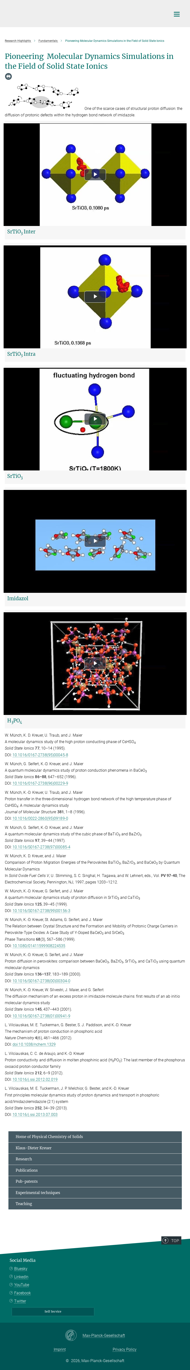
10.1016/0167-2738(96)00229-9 (40, 783)
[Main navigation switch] (177, 14)
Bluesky (20, 1268)
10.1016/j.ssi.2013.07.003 (35, 1114)
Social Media (23, 1260)
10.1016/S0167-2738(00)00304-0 (41, 981)
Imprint (60, 1349)
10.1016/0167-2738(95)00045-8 (40, 755)
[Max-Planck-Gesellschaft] (74, 1335)
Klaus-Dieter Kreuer (34, 1148)
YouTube (21, 1284)
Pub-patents (27, 1181)
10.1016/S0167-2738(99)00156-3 (41, 910)
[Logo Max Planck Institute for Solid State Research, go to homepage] (86, 13)
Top (176, 1240)
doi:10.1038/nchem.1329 (34, 1044)
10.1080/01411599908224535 (39, 946)
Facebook (22, 1293)
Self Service (53, 1311)
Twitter (20, 1301)
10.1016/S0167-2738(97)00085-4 (41, 847)
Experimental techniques (38, 1192)
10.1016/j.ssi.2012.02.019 (35, 1079)
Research (24, 1159)
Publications (27, 1170)
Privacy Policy (125, 1349)
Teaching (24, 1203)
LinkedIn (21, 1277)
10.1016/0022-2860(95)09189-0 (40, 818)
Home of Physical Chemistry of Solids (49, 1136)
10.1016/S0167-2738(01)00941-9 (41, 1016)
